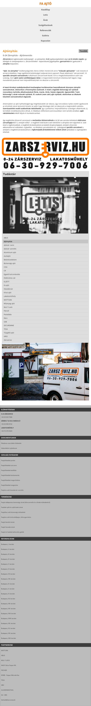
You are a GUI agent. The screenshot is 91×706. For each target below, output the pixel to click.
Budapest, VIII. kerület (8, 579)
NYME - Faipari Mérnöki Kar (10, 675)
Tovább (83, 51)
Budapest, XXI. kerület (8, 633)
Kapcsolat (45, 40)
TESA (3, 680)
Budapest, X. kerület (7, 589)
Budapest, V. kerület (7, 564)
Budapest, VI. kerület (8, 569)
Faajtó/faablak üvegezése (9, 485)
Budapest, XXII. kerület (8, 638)
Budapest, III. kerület (8, 554)
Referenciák (45, 30)
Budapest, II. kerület (7, 549)
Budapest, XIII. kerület (8, 604)
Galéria (45, 35)
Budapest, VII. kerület (8, 574)
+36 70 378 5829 (6, 431)
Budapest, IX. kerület (8, 584)
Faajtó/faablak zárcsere (9, 465)
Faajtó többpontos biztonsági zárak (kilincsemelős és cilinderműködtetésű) (25, 502)
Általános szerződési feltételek (11, 443)
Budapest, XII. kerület (8, 599)
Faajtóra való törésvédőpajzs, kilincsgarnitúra (16, 517)
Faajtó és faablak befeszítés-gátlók (12, 532)
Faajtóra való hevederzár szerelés (12, 490)
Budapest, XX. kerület (8, 628)
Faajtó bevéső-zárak (7, 522)
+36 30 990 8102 (6, 424)
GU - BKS (4, 695)
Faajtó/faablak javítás (8, 460)
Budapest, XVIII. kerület (8, 618)
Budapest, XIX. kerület (8, 623)
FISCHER (4, 670)
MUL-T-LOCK (5, 660)
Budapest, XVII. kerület (8, 614)
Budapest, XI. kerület (8, 594)
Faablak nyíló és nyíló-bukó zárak (12, 507)
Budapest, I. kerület (7, 544)
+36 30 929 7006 (6, 417)
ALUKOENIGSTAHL (7, 690)
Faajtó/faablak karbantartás (10, 475)
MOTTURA (4, 650)
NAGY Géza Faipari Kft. (8, 665)
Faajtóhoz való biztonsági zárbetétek (13, 512)
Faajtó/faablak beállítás (8, 470)
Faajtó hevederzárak (8, 527)
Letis (45, 15)
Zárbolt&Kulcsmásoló (8, 700)
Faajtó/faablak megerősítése (10, 480)
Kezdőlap (45, 9)
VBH (2, 685)
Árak (45, 20)
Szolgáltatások (45, 25)
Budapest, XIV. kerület (8, 609)
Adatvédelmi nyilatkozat (9, 448)
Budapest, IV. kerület (8, 559)
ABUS (3, 655)
